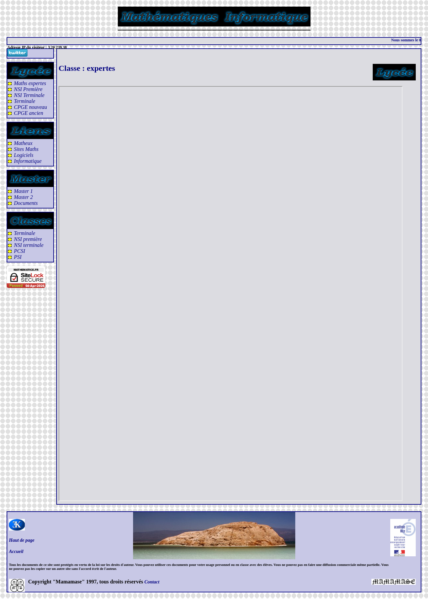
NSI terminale (28, 245)
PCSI (19, 251)
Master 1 (23, 191)
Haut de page (21, 540)
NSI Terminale (29, 95)
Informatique (28, 161)
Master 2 (23, 197)
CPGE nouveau (30, 107)
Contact (151, 581)
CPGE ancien (28, 113)
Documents (26, 203)
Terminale (24, 101)
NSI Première (28, 89)
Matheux (23, 143)
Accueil (16, 551)
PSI (18, 257)
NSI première (28, 239)
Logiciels (23, 155)
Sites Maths (26, 149)
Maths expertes (30, 83)
